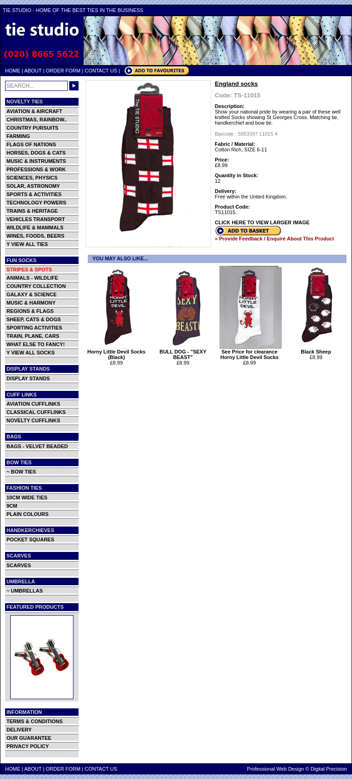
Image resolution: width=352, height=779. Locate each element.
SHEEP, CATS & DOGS (33, 319)
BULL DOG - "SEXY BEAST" (184, 352)
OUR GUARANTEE (28, 738)
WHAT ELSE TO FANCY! (35, 344)
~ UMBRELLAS (24, 590)
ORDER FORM (63, 70)
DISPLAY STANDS (28, 378)
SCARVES (18, 565)
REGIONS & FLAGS (30, 311)
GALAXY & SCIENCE (31, 294)
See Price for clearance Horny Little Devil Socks (250, 352)
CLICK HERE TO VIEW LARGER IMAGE (262, 222)
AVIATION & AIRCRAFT (34, 111)
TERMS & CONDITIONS (34, 721)
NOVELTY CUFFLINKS (33, 420)
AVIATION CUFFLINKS (33, 404)
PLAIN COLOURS (27, 514)
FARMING (18, 136)
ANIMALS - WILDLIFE (32, 278)
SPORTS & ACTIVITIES (33, 194)
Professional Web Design (275, 769)
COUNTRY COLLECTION (36, 286)
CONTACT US (101, 70)
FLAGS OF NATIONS (31, 144)
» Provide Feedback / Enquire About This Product (274, 238)
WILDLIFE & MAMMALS (34, 227)
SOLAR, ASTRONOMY (33, 186)
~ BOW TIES (21, 471)
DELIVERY (19, 729)
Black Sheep (317, 349)
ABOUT (33, 70)
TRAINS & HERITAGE (32, 211)
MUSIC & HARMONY (30, 303)
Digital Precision (328, 769)
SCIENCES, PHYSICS (32, 177)
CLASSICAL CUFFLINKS (36, 412)
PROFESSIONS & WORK (36, 169)
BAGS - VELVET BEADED (37, 446)
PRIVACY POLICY (27, 746)
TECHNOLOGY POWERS (36, 202)
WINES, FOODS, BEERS (35, 236)
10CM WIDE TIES (27, 497)
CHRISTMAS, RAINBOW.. (36, 119)
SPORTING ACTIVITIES (34, 327)
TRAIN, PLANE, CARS (32, 336)
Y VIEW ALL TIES (27, 244)
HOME (12, 70)
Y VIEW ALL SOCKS (30, 352)
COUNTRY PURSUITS (32, 128)
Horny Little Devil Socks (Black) (117, 352)
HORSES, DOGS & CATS (36, 153)
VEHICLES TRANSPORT (35, 219)
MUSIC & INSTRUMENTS (36, 161)
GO (74, 85)
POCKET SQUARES (30, 539)
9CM (11, 506)
